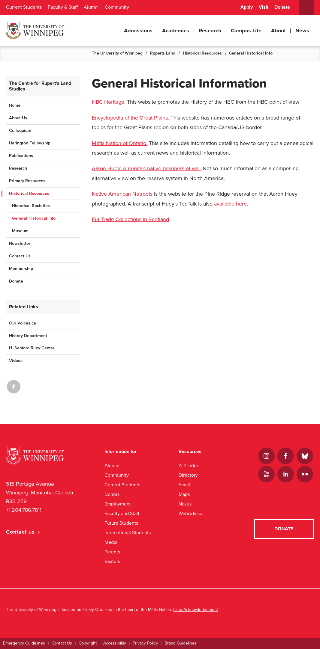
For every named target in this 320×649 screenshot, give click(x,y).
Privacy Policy (145, 643)
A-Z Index (189, 465)
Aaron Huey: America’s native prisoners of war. (146, 168)
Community (117, 7)
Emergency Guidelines (24, 643)
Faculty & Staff (63, 7)
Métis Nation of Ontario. (119, 143)
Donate (282, 7)
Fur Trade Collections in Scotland (130, 219)
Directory (188, 475)
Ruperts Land (162, 53)
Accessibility (114, 643)
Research (210, 30)
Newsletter (19, 243)
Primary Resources (27, 180)
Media (110, 542)
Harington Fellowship (29, 143)
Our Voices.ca (22, 323)
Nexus (185, 504)
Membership (21, 268)
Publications (21, 155)
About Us (18, 117)
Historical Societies (31, 205)
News (302, 30)
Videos (16, 360)
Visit (263, 7)
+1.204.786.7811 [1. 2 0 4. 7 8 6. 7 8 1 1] (23, 510)
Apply (246, 7)
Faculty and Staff (121, 513)
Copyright (88, 643)
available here (230, 203)
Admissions (138, 30)
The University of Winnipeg (117, 53)
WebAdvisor (191, 513)
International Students (127, 532)
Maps (184, 494)
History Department (28, 335)
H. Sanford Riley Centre (32, 348)
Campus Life (246, 30)
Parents (112, 552)
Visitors (112, 561)
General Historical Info (34, 218)
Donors (111, 494)
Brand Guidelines (181, 643)
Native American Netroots (122, 194)
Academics (175, 30)
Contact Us (20, 256)
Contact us (20, 532)
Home (14, 105)
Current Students (24, 7)
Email (184, 484)
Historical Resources (202, 53)
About (278, 30)
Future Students (121, 523)
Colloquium (20, 130)
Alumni (91, 7)
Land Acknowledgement (195, 609)
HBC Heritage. (108, 102)
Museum (20, 230)
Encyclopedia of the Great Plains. (130, 117)
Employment (117, 504)
